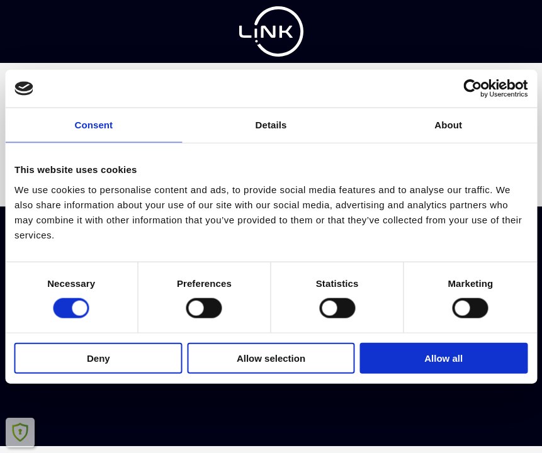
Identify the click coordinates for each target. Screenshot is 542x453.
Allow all (443, 357)
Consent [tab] (93, 125)
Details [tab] (271, 125)
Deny (98, 357)
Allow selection (271, 357)
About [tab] (448, 125)
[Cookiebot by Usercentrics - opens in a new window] (472, 88)
